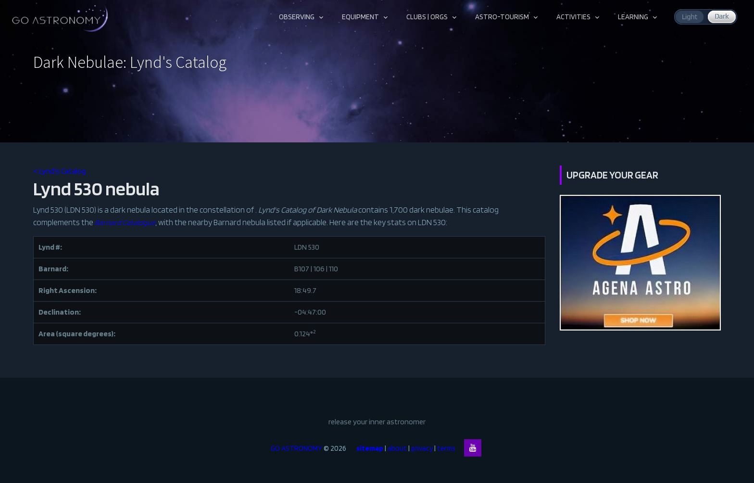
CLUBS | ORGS (427, 17)
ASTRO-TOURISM (502, 17)
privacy (422, 448)
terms (450, 448)
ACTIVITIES (573, 17)
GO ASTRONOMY (296, 448)
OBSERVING (296, 17)
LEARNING (633, 17)
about (397, 448)
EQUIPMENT (360, 17)
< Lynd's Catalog (59, 171)
